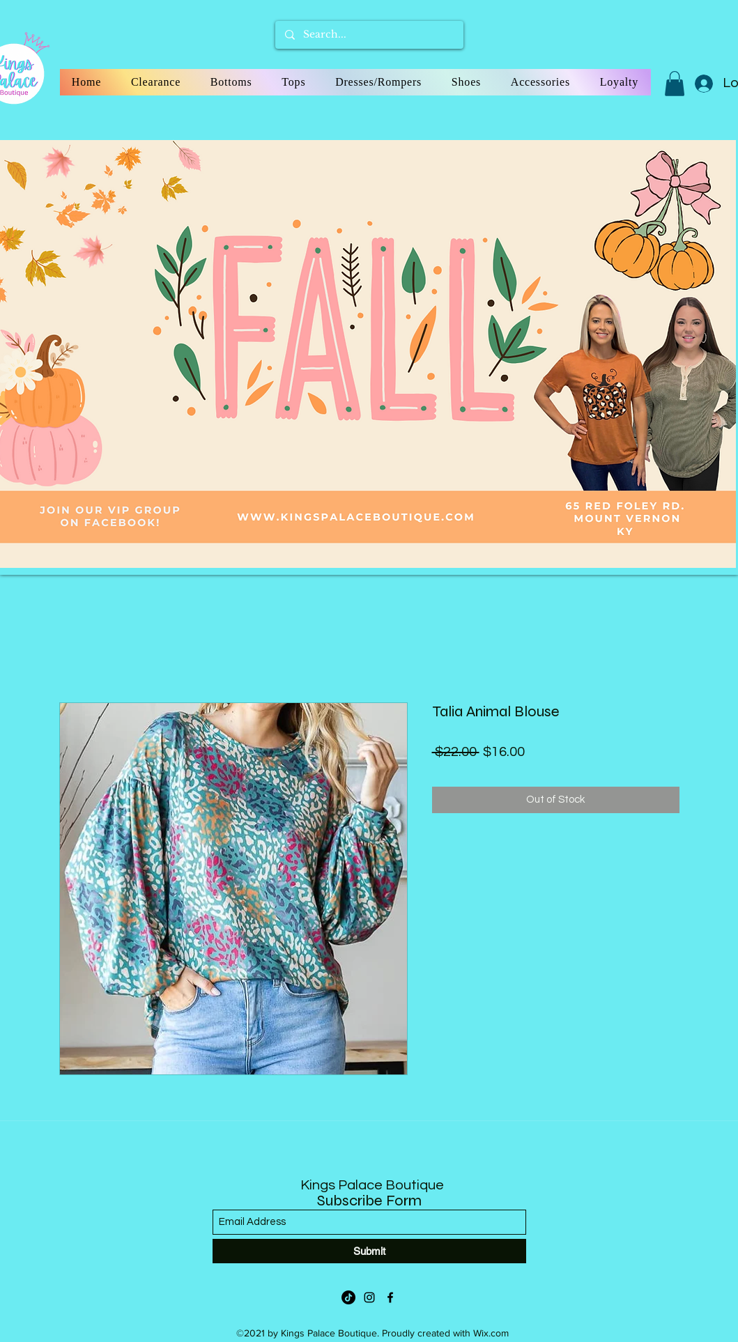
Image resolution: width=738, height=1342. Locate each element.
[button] (674, 83)
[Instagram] (369, 1297)
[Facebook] (390, 1297)
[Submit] (369, 1251)
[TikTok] (348, 1297)
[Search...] (368, 35)
